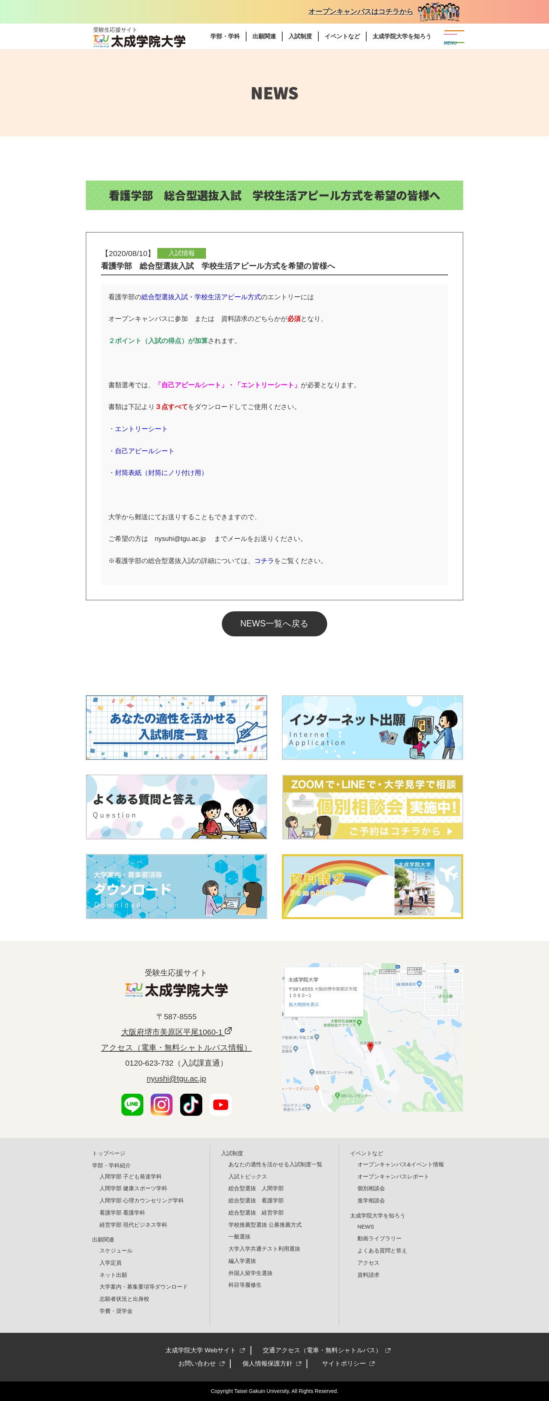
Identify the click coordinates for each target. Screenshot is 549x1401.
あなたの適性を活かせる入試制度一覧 (275, 1164)
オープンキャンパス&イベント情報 (400, 1164)
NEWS (365, 1226)
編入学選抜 (242, 1261)
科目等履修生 (245, 1285)
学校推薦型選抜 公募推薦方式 (265, 1225)
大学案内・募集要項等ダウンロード (143, 1286)
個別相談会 (371, 1188)
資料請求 (368, 1275)
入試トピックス (247, 1176)
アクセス (368, 1262)
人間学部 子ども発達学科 (130, 1176)
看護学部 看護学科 (122, 1212)
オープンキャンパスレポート (393, 1176)
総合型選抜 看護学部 (256, 1200)
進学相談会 (371, 1200)
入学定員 (110, 1262)
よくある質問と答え (382, 1250)
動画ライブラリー (379, 1238)
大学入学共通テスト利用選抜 (264, 1248)
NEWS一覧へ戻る (274, 623)
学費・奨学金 (116, 1311)
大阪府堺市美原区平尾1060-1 (173, 1032)
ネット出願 (113, 1275)
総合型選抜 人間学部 (256, 1188)
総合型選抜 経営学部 (256, 1212)
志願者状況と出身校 (124, 1299)
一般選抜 (239, 1236)
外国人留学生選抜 (250, 1273)
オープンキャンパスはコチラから (360, 11)
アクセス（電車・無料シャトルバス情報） (176, 1047)
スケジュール (116, 1250)
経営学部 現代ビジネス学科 (133, 1225)
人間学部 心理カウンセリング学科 (141, 1200)
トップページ (108, 1153)
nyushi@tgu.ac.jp (176, 1078)
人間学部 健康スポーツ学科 (133, 1188)
